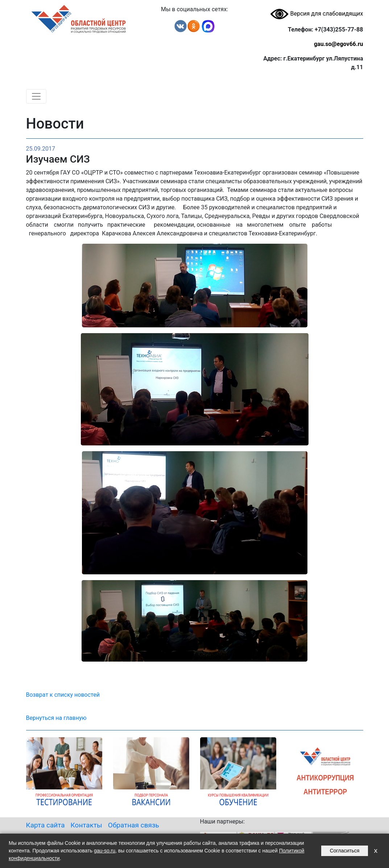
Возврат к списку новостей (63, 694)
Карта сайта (45, 825)
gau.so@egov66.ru (338, 44)
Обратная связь (133, 825)
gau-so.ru (104, 851)
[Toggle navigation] (36, 96)
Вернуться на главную (56, 717)
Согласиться (345, 851)
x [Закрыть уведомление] (375, 850)
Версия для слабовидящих (316, 13)
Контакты (86, 825)
